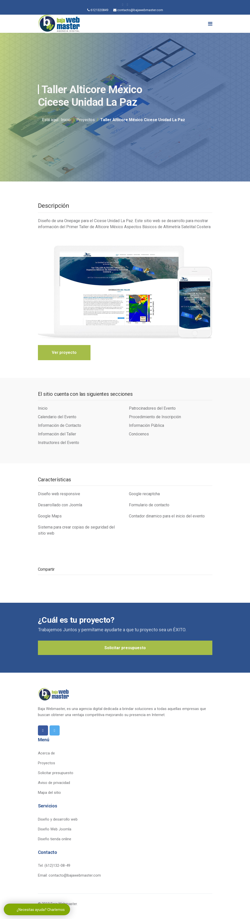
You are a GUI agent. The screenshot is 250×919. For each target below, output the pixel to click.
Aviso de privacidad (54, 783)
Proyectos (46, 764)
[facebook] (122, 4)
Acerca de (46, 754)
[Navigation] (210, 24)
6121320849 (99, 10)
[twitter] (127, 4)
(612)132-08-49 (57, 866)
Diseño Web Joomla (54, 829)
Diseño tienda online (54, 839)
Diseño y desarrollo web (58, 820)
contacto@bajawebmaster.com (140, 10)
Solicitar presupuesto (125, 648)
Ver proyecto (64, 352)
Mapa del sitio (49, 793)
